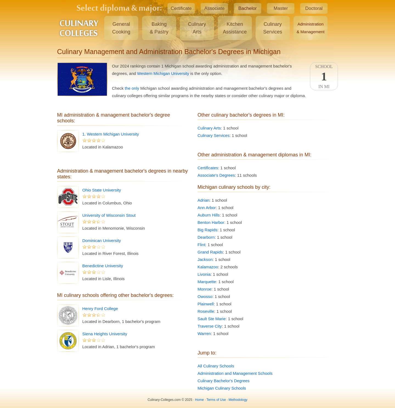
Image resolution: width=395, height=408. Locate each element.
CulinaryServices (272, 28)
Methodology (237, 400)
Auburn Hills (209, 215)
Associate (214, 8)
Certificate (181, 8)
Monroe (204, 289)
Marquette (207, 281)
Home (199, 400)
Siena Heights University (104, 333)
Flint (201, 244)
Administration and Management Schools (235, 373)
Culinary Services (214, 135)
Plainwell (206, 304)
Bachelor (247, 8)
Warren (204, 333)
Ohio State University (101, 190)
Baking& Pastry (159, 28)
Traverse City (210, 326)
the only (132, 88)
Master (281, 8)
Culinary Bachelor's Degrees (224, 380)
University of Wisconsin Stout (109, 215)
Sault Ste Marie (212, 318)
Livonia (204, 274)
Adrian (203, 200)
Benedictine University (102, 265)
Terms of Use (216, 400)
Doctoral (314, 8)
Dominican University (101, 240)
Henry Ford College (100, 308)
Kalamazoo (208, 267)
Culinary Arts (209, 128)
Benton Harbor (211, 222)
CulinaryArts (197, 28)
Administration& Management (311, 28)
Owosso (205, 296)
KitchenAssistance (235, 28)
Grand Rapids (210, 252)
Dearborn (206, 237)
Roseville (206, 311)
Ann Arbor (207, 207)
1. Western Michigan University (110, 134)
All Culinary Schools (216, 366)
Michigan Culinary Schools (222, 388)
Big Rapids (208, 229)
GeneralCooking (121, 28)
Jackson (205, 259)
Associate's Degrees (216, 175)
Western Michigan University (163, 73)
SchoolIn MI (324, 76)
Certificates (208, 167)
